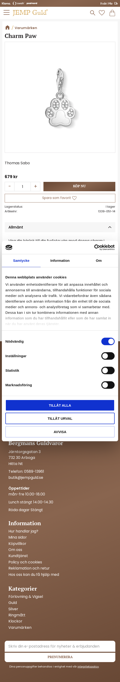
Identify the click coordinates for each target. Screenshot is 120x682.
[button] (6, 12)
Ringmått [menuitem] (16, 615)
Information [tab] (60, 260)
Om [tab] (99, 260)
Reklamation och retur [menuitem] (29, 568)
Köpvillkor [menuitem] (17, 544)
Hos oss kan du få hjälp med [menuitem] (33, 575)
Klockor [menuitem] (15, 621)
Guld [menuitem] (12, 603)
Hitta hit (15, 463)
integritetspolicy (88, 666)
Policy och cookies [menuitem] (25, 562)
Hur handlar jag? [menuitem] (23, 531)
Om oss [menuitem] (15, 550)
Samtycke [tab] (21, 260)
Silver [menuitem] (13, 609)
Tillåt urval (60, 418)
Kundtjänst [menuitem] (18, 556)
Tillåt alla (60, 405)
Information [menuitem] (24, 523)
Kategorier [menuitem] (22, 588)
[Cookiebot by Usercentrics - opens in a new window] (94, 247)
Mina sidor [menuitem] (17, 537)
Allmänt (15, 227)
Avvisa (60, 432)
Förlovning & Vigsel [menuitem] (25, 597)
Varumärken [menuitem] (20, 628)
